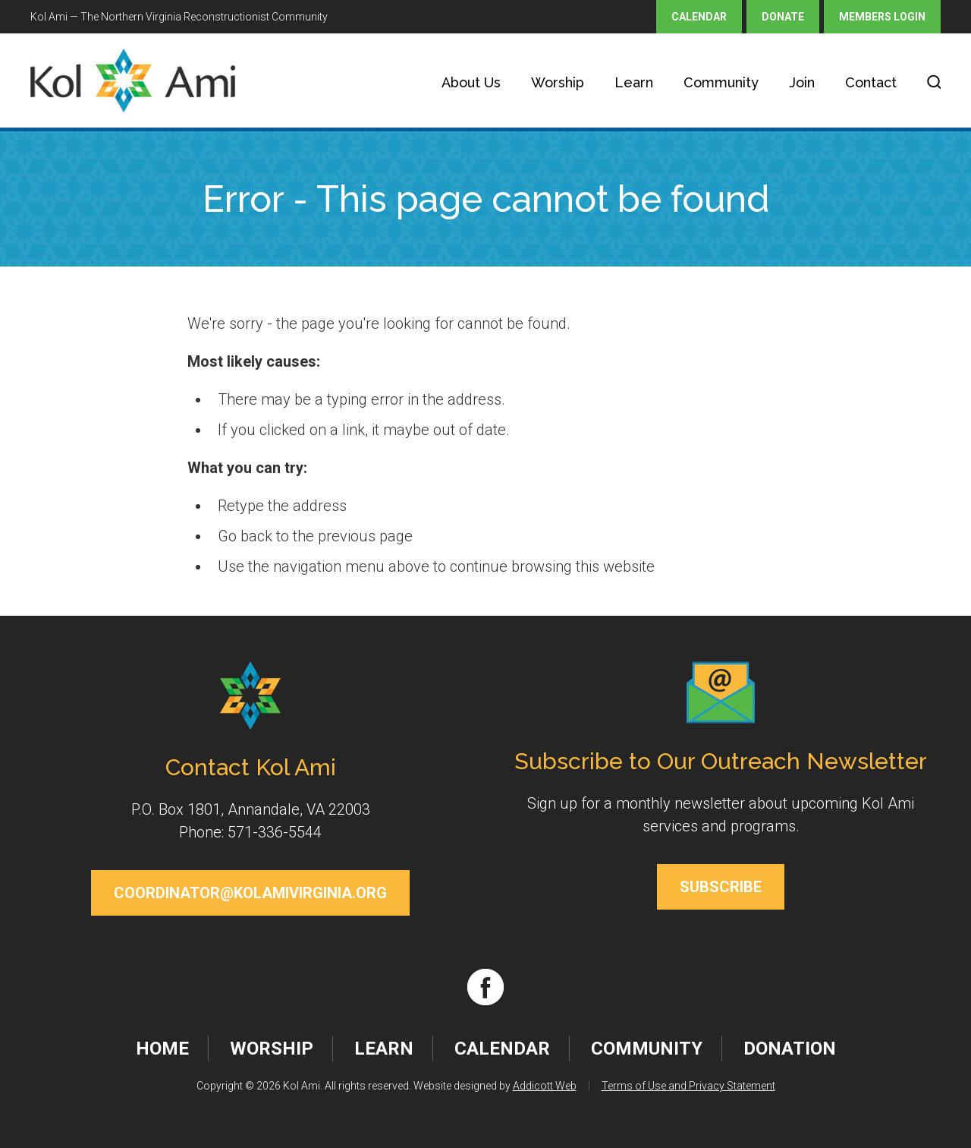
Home (162, 1048)
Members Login (882, 17)
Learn (633, 82)
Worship (557, 82)
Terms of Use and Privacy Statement (688, 1086)
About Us (471, 82)
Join (802, 82)
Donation (789, 1048)
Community (721, 82)
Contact (871, 82)
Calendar (699, 17)
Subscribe (721, 887)
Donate (783, 17)
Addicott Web (545, 1086)
